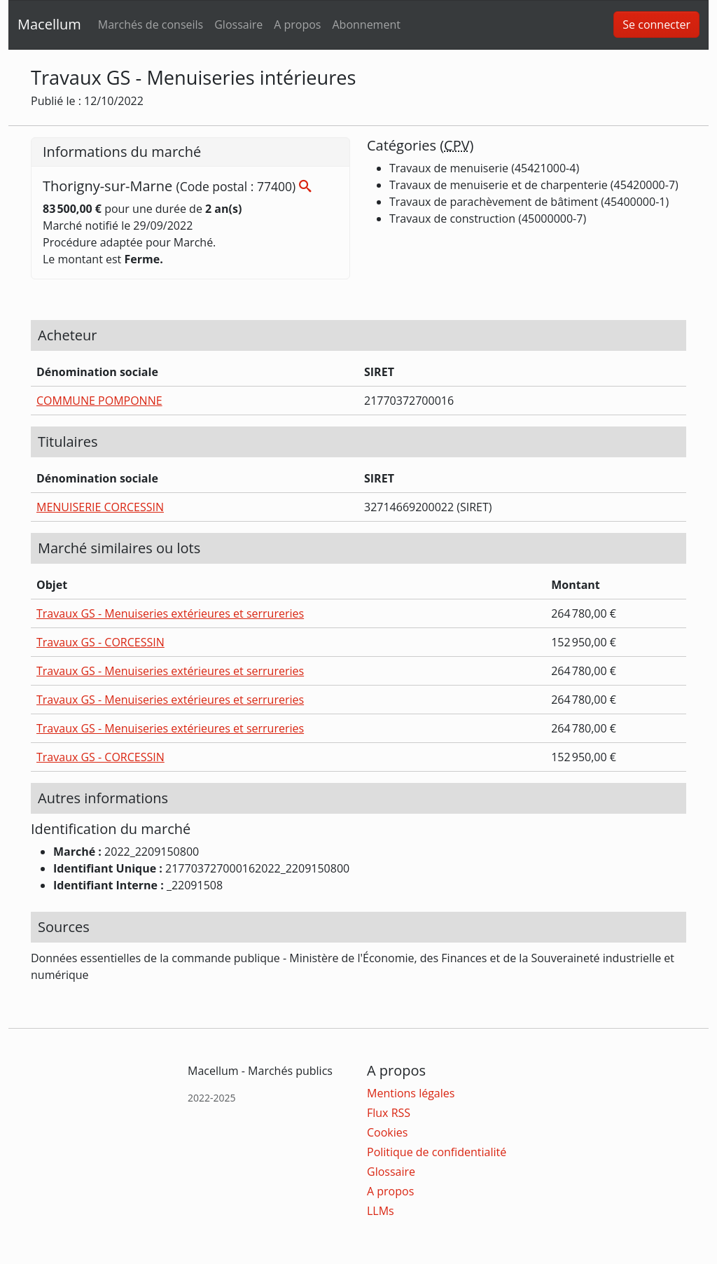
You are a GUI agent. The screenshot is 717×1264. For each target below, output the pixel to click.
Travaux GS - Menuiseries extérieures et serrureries (170, 613)
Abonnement (366, 24)
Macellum (49, 24)
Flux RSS (388, 1112)
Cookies (387, 1132)
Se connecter (656, 24)
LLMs (380, 1210)
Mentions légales (410, 1093)
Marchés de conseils (150, 24)
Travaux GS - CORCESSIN (100, 642)
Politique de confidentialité (436, 1152)
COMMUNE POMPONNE (99, 400)
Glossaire (238, 24)
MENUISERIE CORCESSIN (100, 507)
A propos (297, 24)
